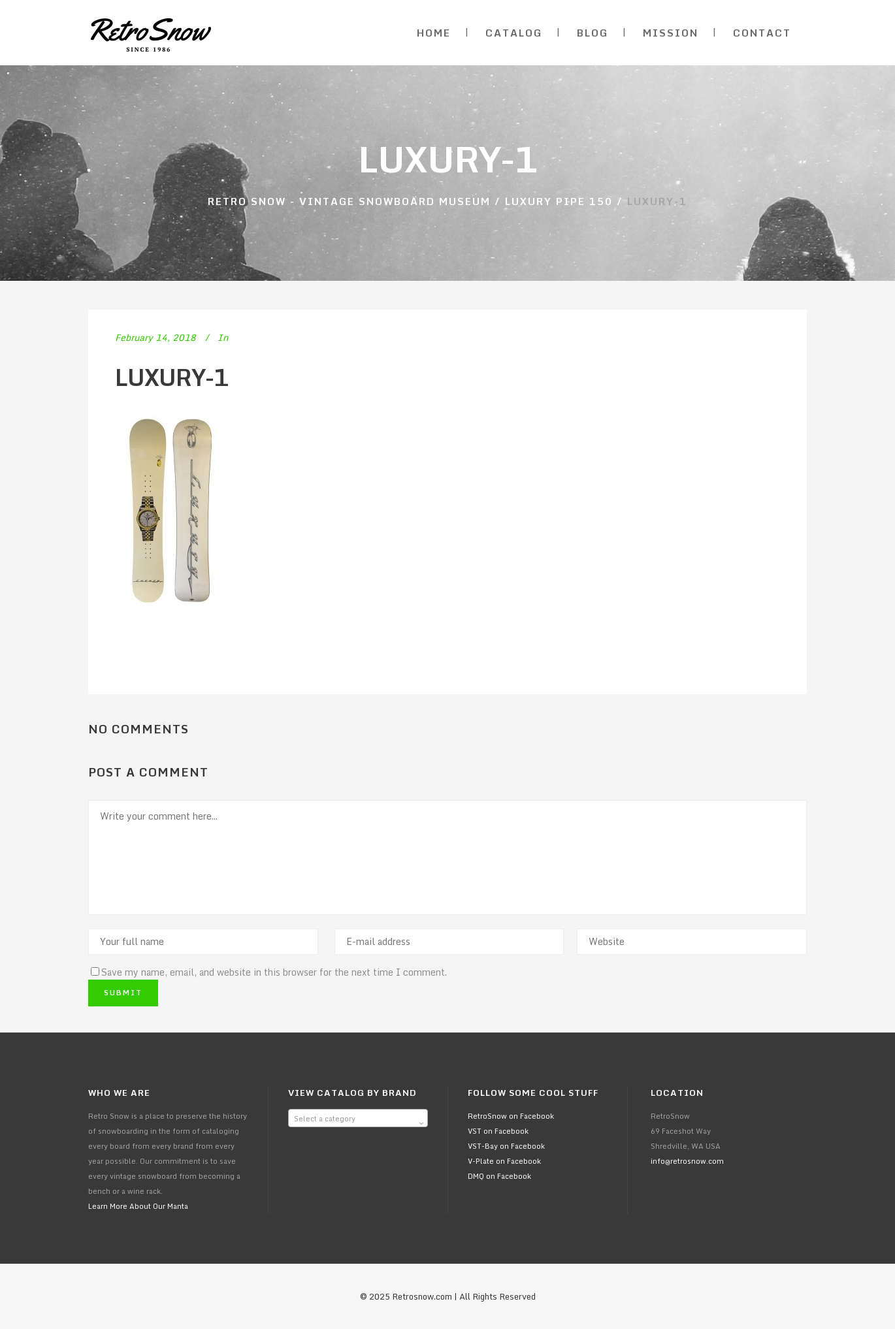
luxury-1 (172, 377)
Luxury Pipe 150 (559, 201)
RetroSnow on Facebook (511, 1116)
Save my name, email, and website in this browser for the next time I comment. (274, 972)
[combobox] (358, 1118)
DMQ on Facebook (499, 1176)
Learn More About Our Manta (138, 1206)
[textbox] (358, 1119)
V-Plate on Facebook (504, 1161)
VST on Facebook (498, 1131)
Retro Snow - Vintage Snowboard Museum (349, 201)
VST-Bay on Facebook (506, 1146)
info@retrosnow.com (687, 1161)
